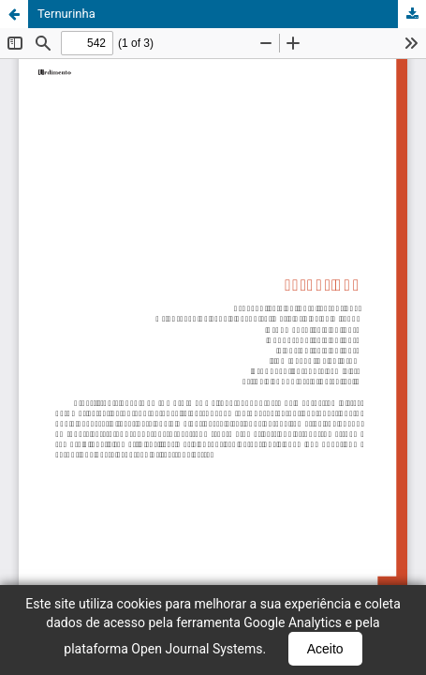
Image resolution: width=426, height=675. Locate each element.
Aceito (325, 648)
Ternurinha (66, 14)
